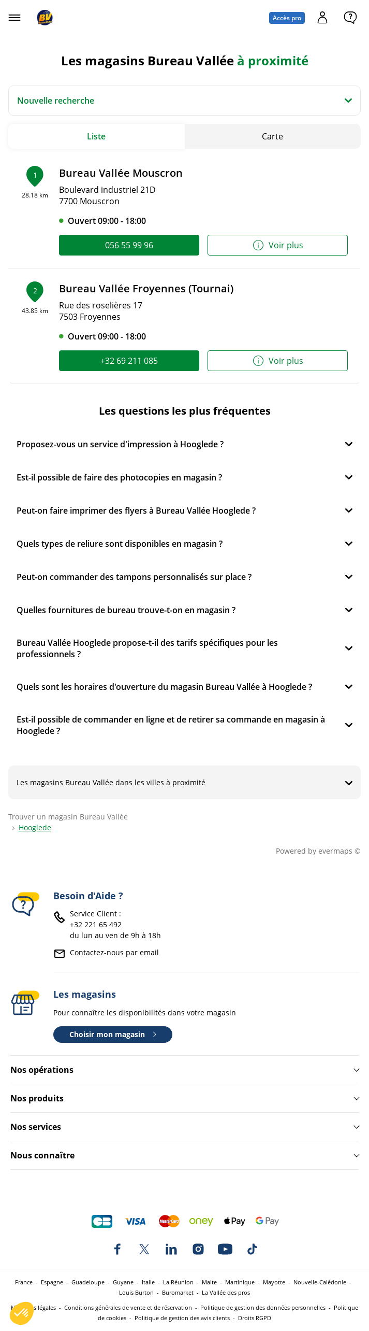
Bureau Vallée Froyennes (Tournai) (146, 288)
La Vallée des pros (226, 1292)
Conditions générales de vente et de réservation (128, 1307)
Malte (209, 1282)
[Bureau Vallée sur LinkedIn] (171, 1249)
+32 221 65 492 (96, 924)
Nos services (35, 1126)
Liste (96, 136)
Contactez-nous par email (114, 952)
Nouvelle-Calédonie (319, 1282)
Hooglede (35, 827)
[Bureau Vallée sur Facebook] (117, 1249)
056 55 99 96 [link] (129, 245)
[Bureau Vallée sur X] (144, 1249)
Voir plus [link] (277, 245)
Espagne (52, 1282)
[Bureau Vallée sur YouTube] (225, 1249)
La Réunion (178, 1282)
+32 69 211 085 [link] (129, 360)
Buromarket (178, 1292)
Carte (272, 136)
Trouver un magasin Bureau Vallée (68, 817)
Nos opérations (41, 1069)
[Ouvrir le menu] (14, 17)
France (24, 1282)
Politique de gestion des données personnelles (263, 1307)
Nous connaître (42, 1155)
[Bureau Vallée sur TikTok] (252, 1249)
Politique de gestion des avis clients (182, 1318)
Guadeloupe (88, 1282)
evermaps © (339, 851)
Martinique (240, 1282)
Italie (148, 1282)
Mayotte (274, 1282)
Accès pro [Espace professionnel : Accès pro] (287, 17)
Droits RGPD (254, 1318)
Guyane (123, 1282)
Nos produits (37, 1098)
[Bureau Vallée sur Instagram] (198, 1249)
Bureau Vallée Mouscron (121, 173)
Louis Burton (136, 1292)
